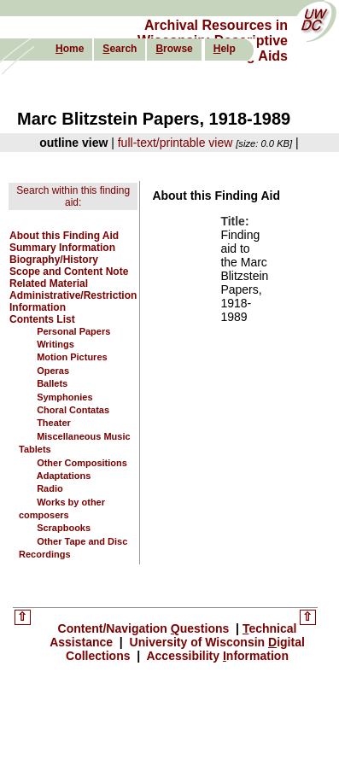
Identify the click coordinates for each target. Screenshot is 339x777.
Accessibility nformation (216, 656)
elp (224, 49)
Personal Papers (73, 331)
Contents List (42, 319)
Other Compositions (82, 463)
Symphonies (64, 397)
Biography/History (53, 260)
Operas (53, 370)
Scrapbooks (64, 528)
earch (119, 49)
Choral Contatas (73, 410)
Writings (55, 344)
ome (70, 49)
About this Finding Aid (64, 236)
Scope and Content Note (68, 272)
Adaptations (64, 475)
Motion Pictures (72, 357)
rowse (173, 49)
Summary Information (62, 248)
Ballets (52, 383)
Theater (54, 423)
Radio (50, 488)
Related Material (48, 283)
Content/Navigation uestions (145, 628)
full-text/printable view (175, 142)
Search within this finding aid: (73, 196)
